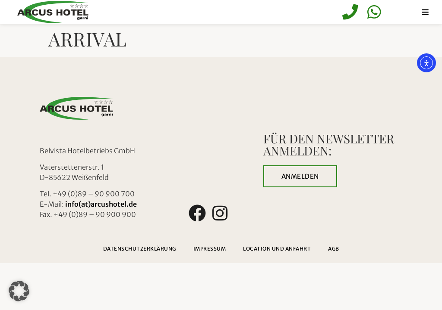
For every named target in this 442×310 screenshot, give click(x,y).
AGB (333, 248)
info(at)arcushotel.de (101, 204)
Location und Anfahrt (277, 248)
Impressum (209, 248)
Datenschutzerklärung (139, 248)
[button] (19, 291)
